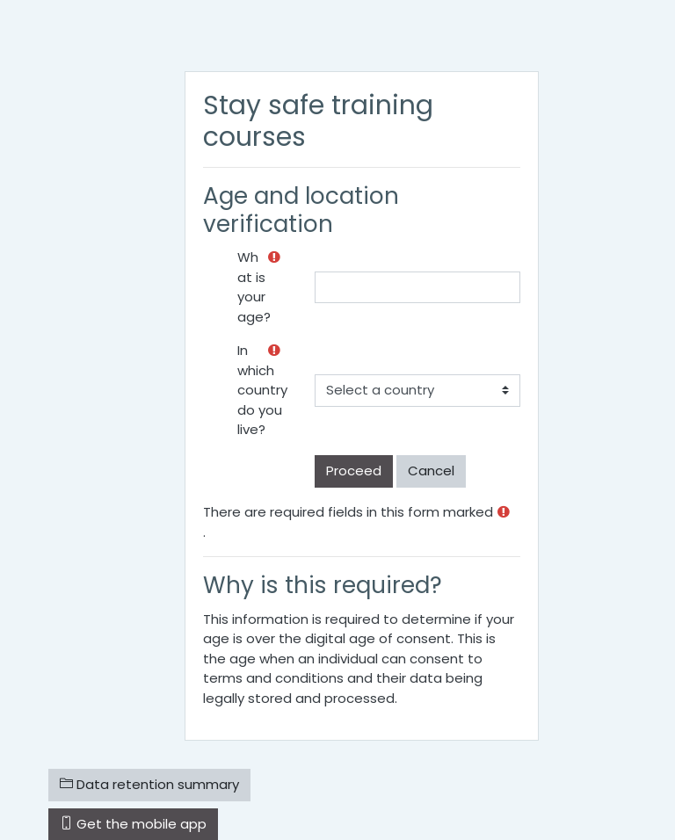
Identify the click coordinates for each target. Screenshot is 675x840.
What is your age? (254, 287)
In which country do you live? (262, 389)
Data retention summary (149, 784)
